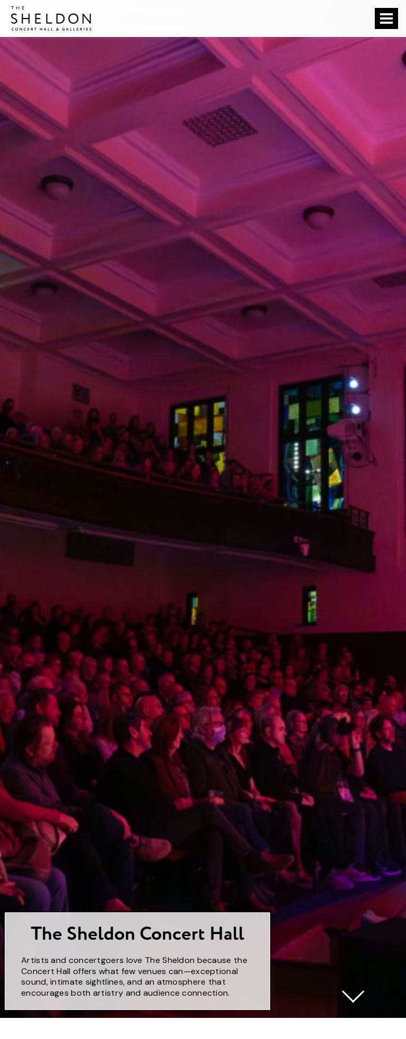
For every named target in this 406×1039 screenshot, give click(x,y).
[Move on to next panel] (353, 991)
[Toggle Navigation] (386, 18)
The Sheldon (51, 18)
